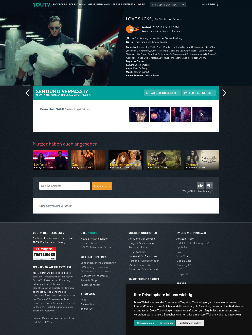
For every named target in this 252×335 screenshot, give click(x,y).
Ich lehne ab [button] (166, 323)
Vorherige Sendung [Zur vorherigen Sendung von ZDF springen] (29, 93)
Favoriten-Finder (138, 247)
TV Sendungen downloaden (96, 271)
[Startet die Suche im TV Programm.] (168, 4)
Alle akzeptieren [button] (145, 323)
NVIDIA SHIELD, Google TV (192, 243)
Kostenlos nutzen (91, 285)
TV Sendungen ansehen (94, 267)
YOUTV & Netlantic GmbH (96, 247)
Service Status (89, 243)
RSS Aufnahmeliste (140, 265)
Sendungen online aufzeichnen (98, 263)
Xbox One (182, 256)
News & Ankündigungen (94, 238)
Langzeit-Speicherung (141, 243)
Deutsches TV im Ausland (143, 269)
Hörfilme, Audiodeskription (144, 260)
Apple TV (181, 247)
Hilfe (141, 5)
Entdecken (60, 5)
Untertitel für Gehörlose (143, 256)
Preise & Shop (89, 280)
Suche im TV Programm (94, 276)
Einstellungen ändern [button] (190, 323)
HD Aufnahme (137, 252)
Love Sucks (139, 19)
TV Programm (77, 5)
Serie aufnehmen (201, 93)
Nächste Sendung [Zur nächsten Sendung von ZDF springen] (222, 93)
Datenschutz (88, 304)
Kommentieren (102, 186)
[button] (217, 4)
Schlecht (209, 185)
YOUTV (41, 4)
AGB (83, 300)
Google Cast (183, 260)
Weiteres (123, 5)
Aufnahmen (99, 5)
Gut (200, 185)
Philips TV (182, 274)
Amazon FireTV (185, 238)
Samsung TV (183, 265)
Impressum (87, 308)
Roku (179, 252)
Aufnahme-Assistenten (142, 238)
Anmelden (208, 5)
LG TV (179, 269)
